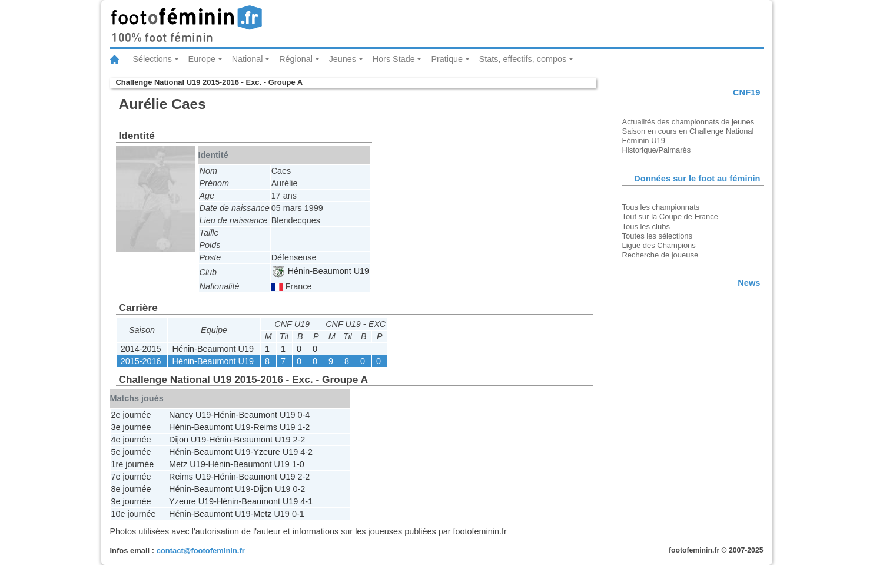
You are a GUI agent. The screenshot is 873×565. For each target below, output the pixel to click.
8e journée (131, 489)
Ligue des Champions (659, 245)
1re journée (132, 464)
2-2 (299, 439)
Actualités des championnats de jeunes (688, 121)
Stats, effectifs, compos (523, 59)
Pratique (447, 59)
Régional (296, 59)
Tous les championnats (661, 207)
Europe (201, 59)
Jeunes (342, 59)
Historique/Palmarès (656, 150)
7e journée (131, 476)
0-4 (303, 414)
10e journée (133, 513)
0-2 (299, 489)
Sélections (152, 59)
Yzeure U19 (275, 452)
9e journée (131, 501)
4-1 (306, 501)
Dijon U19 (187, 439)
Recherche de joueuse (660, 254)
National (247, 59)
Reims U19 (274, 427)
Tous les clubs (646, 226)
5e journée (131, 452)
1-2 (303, 427)
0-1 (298, 513)
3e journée (131, 427)
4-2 (306, 452)
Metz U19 (187, 464)
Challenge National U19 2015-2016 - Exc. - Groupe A (209, 82)
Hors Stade (394, 59)
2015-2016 (141, 361)
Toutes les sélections (657, 236)
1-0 (298, 464)
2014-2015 (141, 348)
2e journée (131, 414)
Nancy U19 (190, 414)
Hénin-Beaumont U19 (321, 271)
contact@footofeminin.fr (201, 550)
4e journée (131, 439)
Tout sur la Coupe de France (670, 216)
